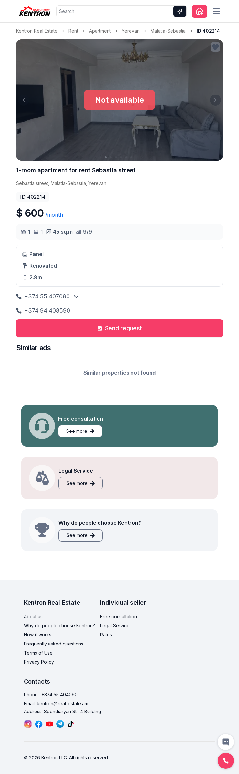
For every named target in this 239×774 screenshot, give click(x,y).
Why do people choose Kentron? (59, 625)
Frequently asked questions (53, 643)
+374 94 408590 (43, 310)
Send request (119, 328)
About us (33, 616)
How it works (37, 634)
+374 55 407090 (43, 296)
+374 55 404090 (59, 694)
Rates (106, 634)
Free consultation (118, 616)
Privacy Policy (39, 662)
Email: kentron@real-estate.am (56, 703)
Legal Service (115, 625)
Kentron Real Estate (36, 31)
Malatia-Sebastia (168, 31)
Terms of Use (38, 653)
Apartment (100, 31)
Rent (73, 31)
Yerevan (131, 31)
